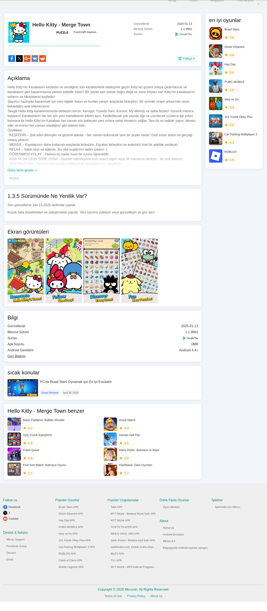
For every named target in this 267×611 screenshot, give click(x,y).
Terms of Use (113, 605)
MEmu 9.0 (169, 550)
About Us (168, 537)
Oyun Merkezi (171, 516)
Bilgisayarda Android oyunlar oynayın (185, 557)
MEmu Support (15, 548)
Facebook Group (16, 555)
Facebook (14, 516)
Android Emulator (173, 543)
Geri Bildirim (17, 365)
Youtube (13, 527)
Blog (166, 4)
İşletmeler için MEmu (227, 516)
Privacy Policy (136, 605)
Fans (188, 4)
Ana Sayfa (240, 4)
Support (211, 4)
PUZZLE (62, 32)
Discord (11, 562)
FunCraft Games (85, 32)
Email (9, 568)
